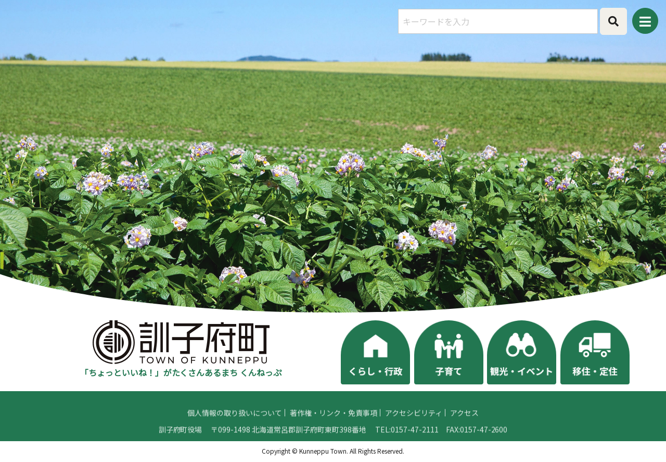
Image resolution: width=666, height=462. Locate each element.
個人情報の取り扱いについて (234, 428)
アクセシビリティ (413, 428)
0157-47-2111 (415, 445)
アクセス (464, 428)
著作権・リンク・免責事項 (333, 428)
